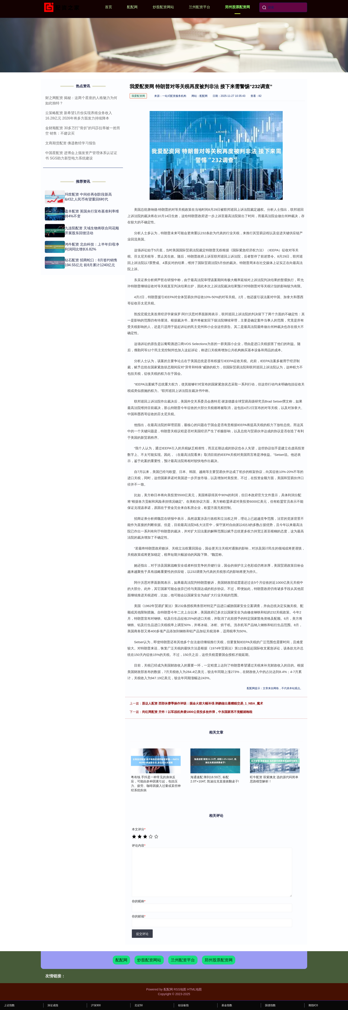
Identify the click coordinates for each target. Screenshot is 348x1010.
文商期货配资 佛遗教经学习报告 (70, 143)
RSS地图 (180, 989)
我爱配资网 (138, 95)
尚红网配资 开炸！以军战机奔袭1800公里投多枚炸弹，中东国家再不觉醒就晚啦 (197, 712)
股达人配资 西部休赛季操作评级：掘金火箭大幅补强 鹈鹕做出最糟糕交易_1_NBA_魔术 (202, 703)
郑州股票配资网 (237, 7)
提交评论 (142, 934)
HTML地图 (194, 989)
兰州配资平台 (199, 7)
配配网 (132, 7)
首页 (108, 7)
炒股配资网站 (163, 7)
